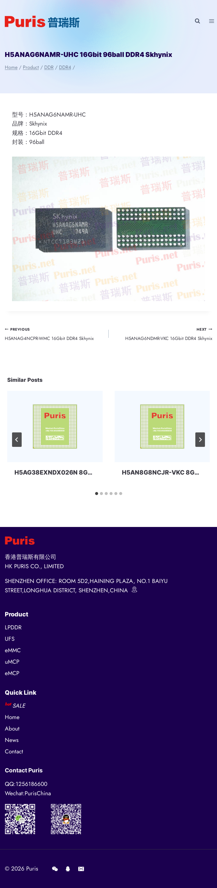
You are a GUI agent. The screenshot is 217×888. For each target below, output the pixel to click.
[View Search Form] (197, 21)
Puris (32, 869)
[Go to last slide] (17, 439)
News (12, 740)
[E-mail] (81, 868)
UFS (9, 639)
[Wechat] (54, 868)
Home (12, 717)
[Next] (200, 439)
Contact (14, 751)
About (12, 728)
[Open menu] (211, 21)
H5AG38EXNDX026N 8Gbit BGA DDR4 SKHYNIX (85, 472)
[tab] (96, 493)
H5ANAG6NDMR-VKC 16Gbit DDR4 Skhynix (162, 334)
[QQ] (68, 868)
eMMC (13, 650)
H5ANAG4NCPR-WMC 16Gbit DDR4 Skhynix (54, 334)
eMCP (12, 673)
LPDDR (13, 627)
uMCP (12, 662)
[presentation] (55, 426)
